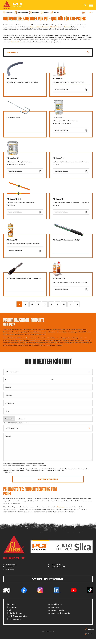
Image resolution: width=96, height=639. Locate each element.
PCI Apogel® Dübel (14, 199)
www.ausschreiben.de (56, 610)
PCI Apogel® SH (59, 278)
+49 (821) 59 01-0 (57, 564)
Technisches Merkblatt (71, 89)
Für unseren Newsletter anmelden (48, 579)
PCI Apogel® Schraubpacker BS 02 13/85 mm (24, 278)
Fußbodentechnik (55, 27)
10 (77, 304)
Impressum (11, 604)
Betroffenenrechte (14, 619)
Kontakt (88, 634)
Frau (52, 379)
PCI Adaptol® (58, 79)
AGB (9, 610)
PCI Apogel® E (58, 199)
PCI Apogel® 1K (58, 158)
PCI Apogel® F (12, 240)
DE (91, 12)
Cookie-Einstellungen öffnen (17, 616)
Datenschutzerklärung (38, 463)
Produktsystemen (16, 42)
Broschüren (30, 338)
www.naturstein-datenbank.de (59, 613)
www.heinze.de (53, 607)
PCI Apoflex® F (58, 117)
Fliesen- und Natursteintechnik (39, 27)
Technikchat (89, 629)
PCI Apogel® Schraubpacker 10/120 (66, 240)
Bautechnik (67, 27)
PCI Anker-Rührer (13, 117)
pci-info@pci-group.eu (34, 465)
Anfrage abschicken (48, 479)
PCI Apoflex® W (12, 158)
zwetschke (51, 631)
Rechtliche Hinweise (14, 613)
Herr (6, 379)
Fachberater (61, 507)
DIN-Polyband (12, 79)
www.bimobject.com (55, 604)
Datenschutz (12, 607)
